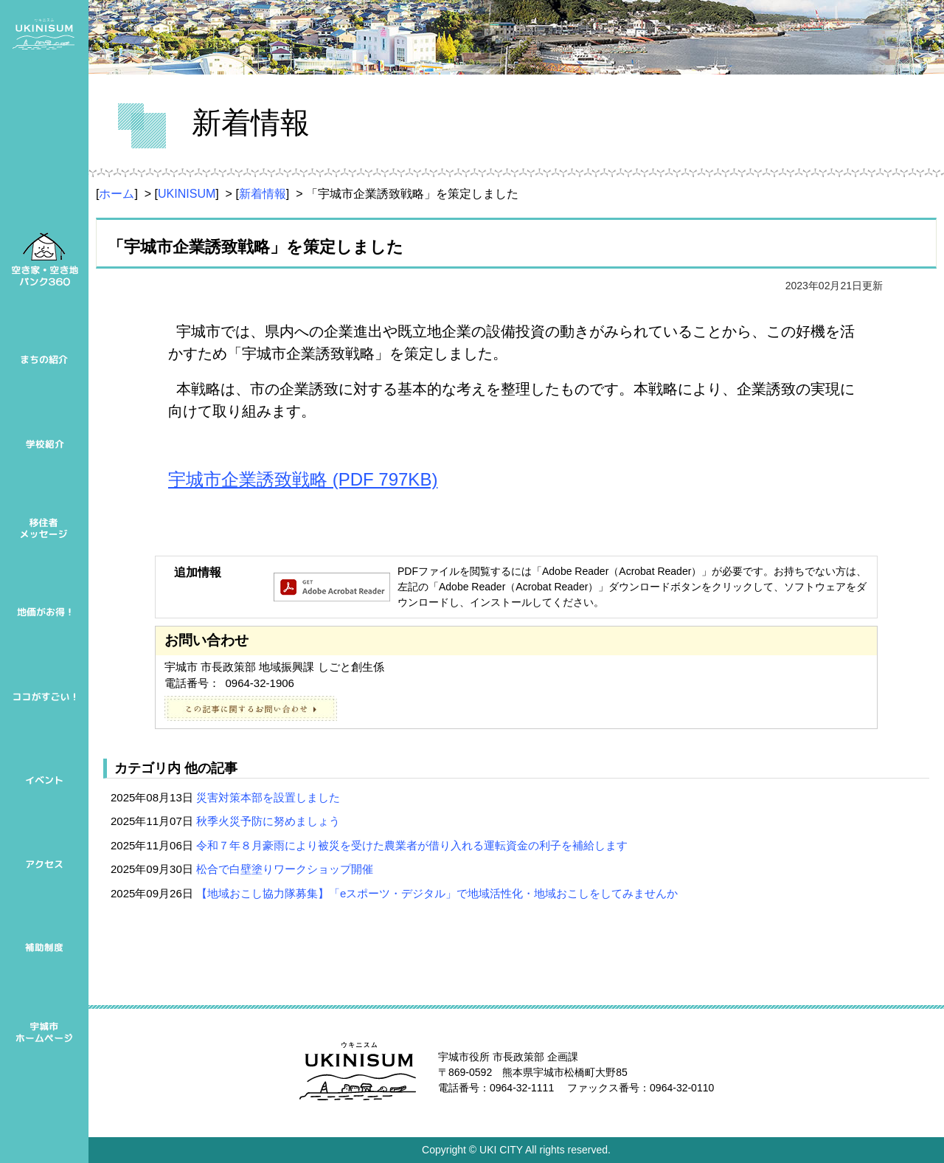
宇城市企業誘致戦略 (302, 479)
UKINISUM (186, 193)
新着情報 (262, 193)
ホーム (116, 193)
